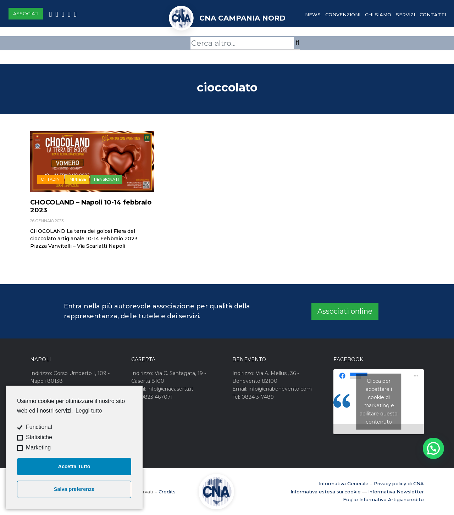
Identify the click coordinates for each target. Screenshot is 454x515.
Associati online (344, 311)
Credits (167, 491)
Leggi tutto (89, 411)
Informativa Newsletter (396, 491)
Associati (25, 13)
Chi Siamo (378, 14)
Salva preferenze (74, 489)
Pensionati (106, 179)
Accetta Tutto (74, 466)
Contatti (433, 14)
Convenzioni (342, 14)
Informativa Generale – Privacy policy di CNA (371, 483)
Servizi (405, 14)
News (313, 14)
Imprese (77, 179)
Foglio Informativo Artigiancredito (383, 499)
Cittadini (51, 179)
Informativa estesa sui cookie (325, 491)
